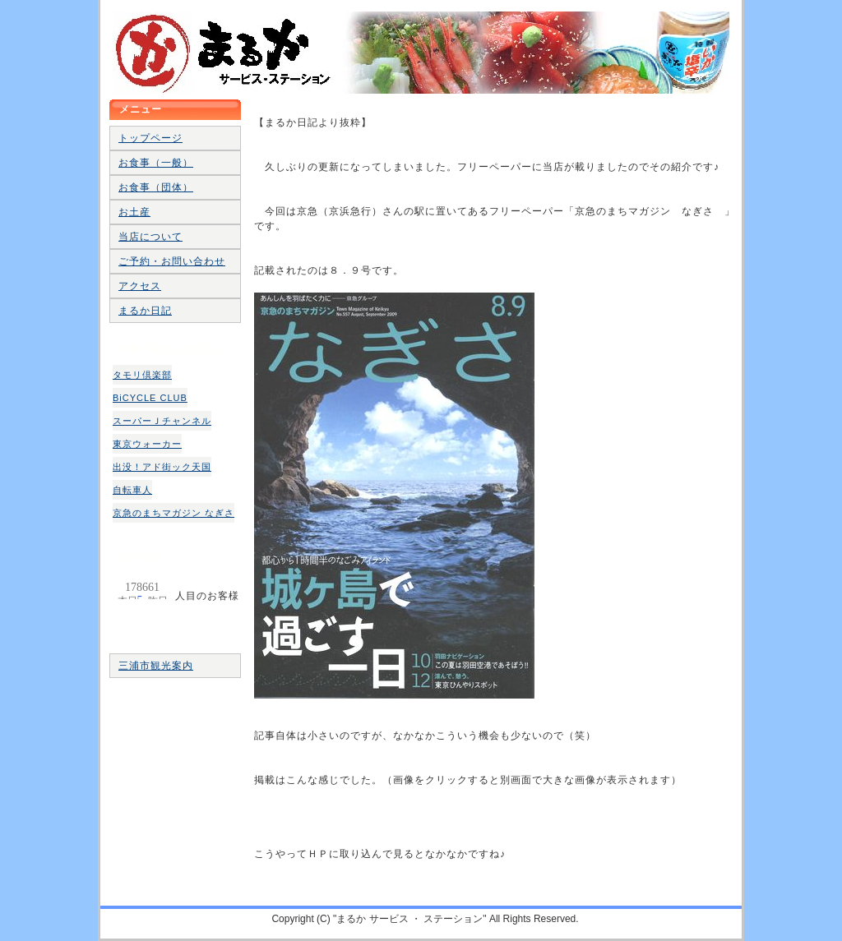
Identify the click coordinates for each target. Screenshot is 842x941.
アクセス (139, 286)
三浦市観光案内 (155, 665)
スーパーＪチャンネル (162, 421)
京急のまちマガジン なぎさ (173, 513)
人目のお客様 (142, 586)
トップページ (150, 138)
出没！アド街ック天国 (162, 467)
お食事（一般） (155, 162)
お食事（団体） (155, 187)
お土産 (134, 212)
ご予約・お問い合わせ (171, 261)
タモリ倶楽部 (142, 375)
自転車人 (132, 490)
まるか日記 (145, 310)
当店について (150, 236)
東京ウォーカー (147, 444)
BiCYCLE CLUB (150, 398)
